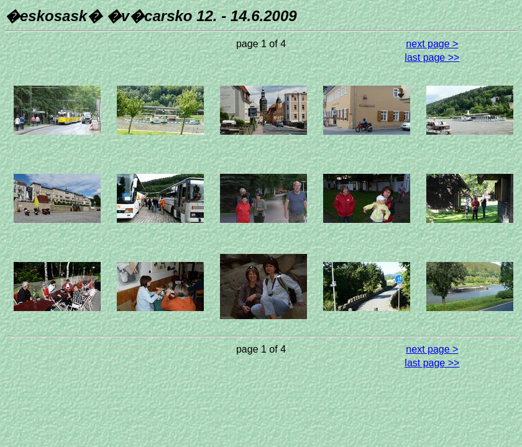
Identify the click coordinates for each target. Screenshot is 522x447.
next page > (432, 43)
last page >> (432, 57)
